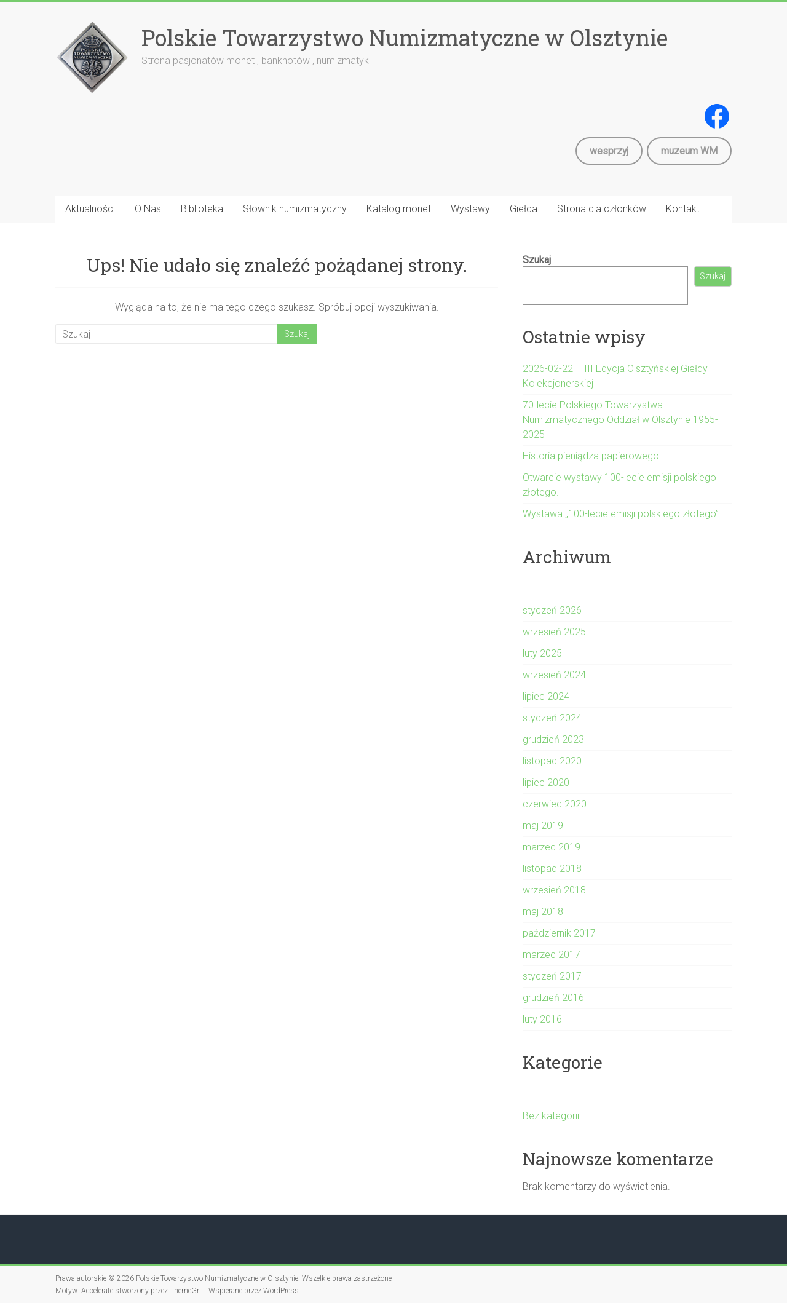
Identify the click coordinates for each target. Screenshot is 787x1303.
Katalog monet (398, 209)
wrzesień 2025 (554, 632)
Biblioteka (202, 209)
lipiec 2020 (546, 782)
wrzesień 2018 (554, 890)
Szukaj (537, 260)
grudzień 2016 (553, 998)
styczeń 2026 (552, 610)
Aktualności (90, 209)
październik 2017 (559, 933)
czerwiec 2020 (555, 804)
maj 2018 (543, 911)
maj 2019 (543, 825)
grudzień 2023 (553, 739)
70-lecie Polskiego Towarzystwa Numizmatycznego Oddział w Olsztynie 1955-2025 (620, 419)
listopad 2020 (552, 761)
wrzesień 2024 (554, 675)
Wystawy (470, 209)
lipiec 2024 (546, 696)
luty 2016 (542, 1019)
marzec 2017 (551, 954)
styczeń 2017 (552, 976)
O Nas (148, 209)
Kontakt (683, 209)
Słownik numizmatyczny (295, 209)
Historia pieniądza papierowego (591, 456)
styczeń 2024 (552, 718)
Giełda (523, 209)
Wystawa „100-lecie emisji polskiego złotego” (621, 514)
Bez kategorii (551, 1116)
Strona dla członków (601, 209)
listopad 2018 (552, 868)
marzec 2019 (551, 847)
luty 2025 (542, 653)
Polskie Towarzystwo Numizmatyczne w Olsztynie (404, 37)
